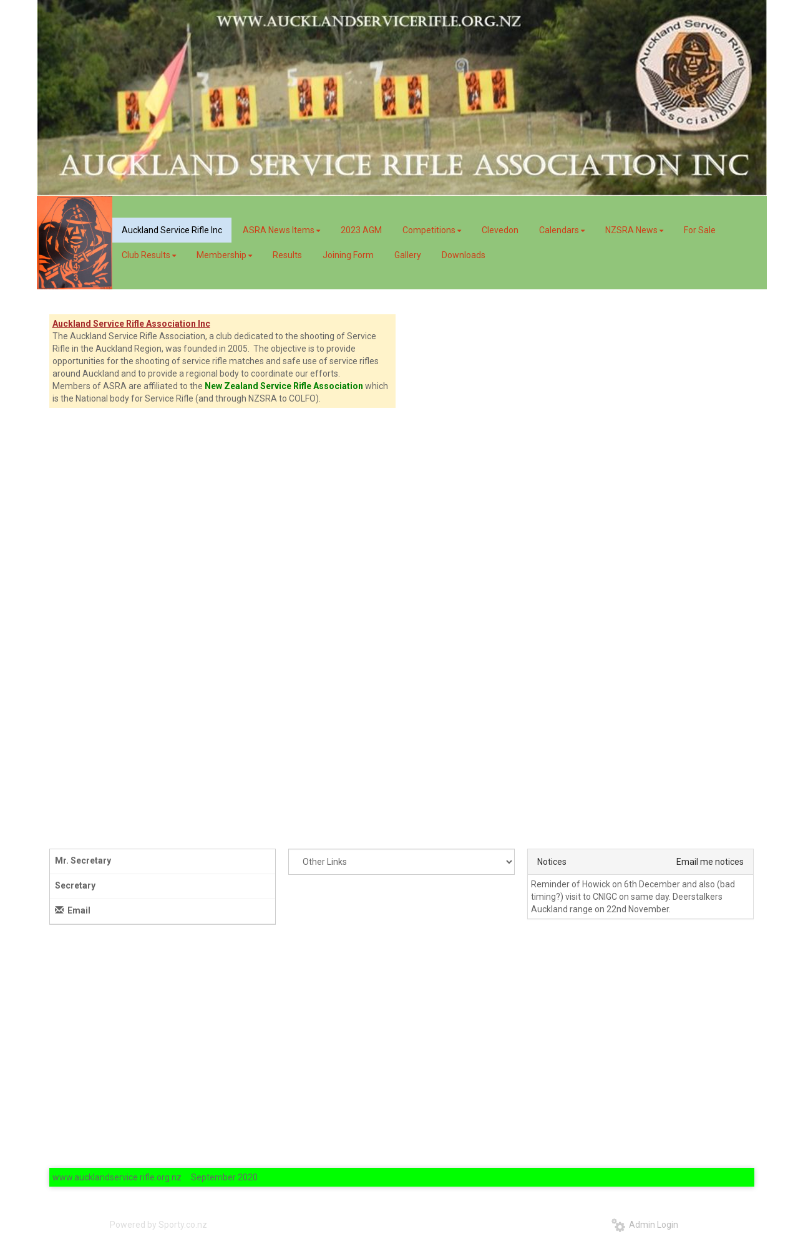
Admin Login (644, 1225)
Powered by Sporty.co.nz (158, 1225)
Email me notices (710, 862)
